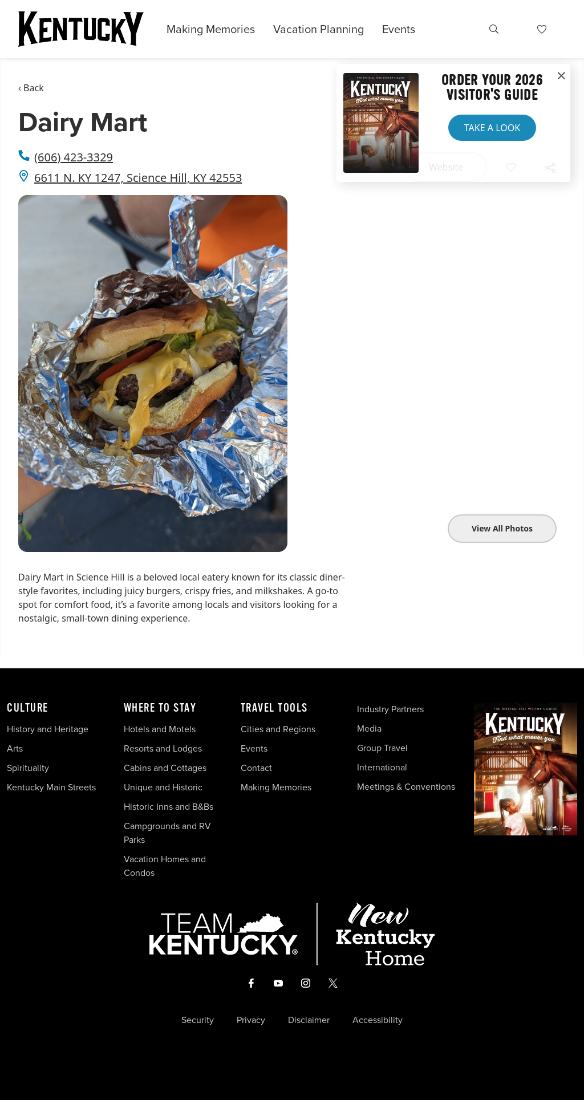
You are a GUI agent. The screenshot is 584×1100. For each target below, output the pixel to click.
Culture (27, 708)
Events (398, 29)
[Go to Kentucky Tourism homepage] (81, 29)
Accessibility (377, 1020)
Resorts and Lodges (163, 748)
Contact (256, 767)
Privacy (251, 1020)
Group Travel (382, 747)
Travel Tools (274, 708)
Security (197, 1020)
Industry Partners (390, 709)
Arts (15, 748)
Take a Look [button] (492, 127)
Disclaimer (309, 1020)
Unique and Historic (163, 787)
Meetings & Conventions (406, 786)
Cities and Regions (278, 729)
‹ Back (31, 88)
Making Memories (211, 29)
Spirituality (29, 767)
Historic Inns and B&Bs (168, 806)
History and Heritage (49, 729)
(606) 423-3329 (73, 157)
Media (369, 728)
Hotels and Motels (160, 729)
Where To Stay (160, 708)
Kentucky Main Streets (51, 787)
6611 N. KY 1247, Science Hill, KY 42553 (138, 177)
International (382, 767)
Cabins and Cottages (165, 767)
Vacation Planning (318, 29)
